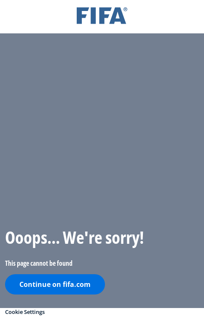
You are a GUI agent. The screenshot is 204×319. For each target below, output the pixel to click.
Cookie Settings (25, 312)
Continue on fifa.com (55, 284)
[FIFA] (102, 17)
